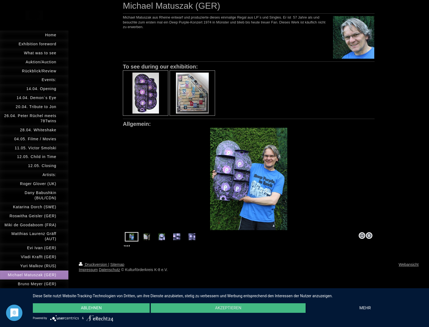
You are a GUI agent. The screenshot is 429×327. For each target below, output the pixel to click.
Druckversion (93, 264)
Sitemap (117, 264)
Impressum (88, 269)
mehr (365, 308)
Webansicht (409, 264)
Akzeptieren (228, 308)
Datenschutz (109, 269)
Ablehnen (91, 308)
